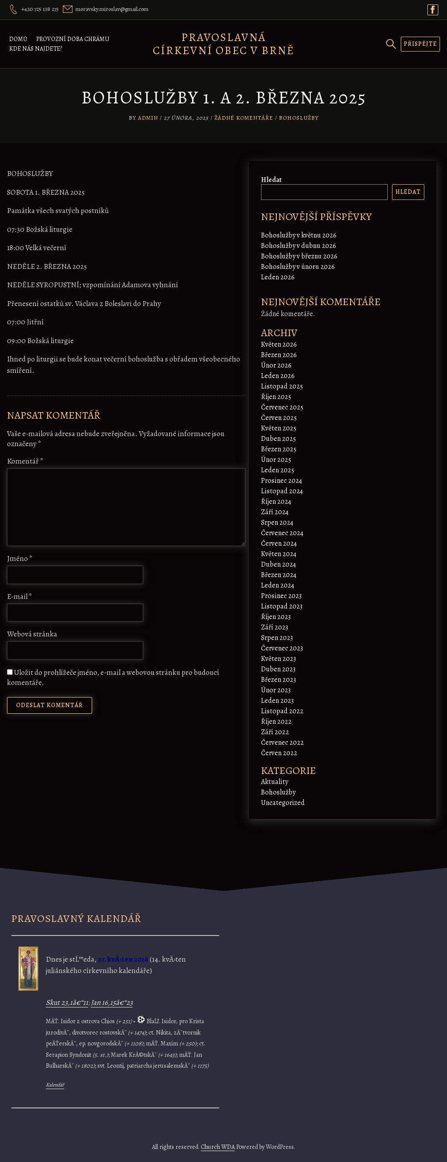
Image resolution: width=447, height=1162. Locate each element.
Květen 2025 (278, 428)
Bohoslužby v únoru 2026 (298, 267)
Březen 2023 (278, 679)
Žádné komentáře (243, 117)
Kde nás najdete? (35, 49)
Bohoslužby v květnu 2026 (299, 235)
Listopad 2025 (282, 386)
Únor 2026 (276, 365)
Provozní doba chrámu (72, 39)
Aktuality (274, 782)
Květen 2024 (278, 554)
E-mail (19, 596)
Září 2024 (275, 512)
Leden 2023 (277, 700)
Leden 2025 (277, 470)
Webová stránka (32, 634)
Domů (18, 39)
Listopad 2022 (282, 711)
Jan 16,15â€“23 (112, 1002)
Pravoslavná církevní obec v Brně (223, 44)
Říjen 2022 (276, 721)
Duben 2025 (278, 438)
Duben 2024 (278, 564)
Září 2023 (274, 627)
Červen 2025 (279, 418)
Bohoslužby (299, 117)
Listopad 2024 (282, 491)
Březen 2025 (278, 449)
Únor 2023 (276, 690)
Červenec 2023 (282, 648)
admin (148, 117)
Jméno (20, 558)
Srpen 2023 (277, 638)
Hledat (271, 180)
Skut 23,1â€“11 (67, 1002)
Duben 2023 (278, 669)
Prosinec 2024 (281, 480)
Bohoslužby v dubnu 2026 (298, 246)
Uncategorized (283, 803)
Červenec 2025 (282, 407)
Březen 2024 (278, 575)
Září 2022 (275, 732)
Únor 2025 (276, 459)
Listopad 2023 (282, 606)
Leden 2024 (277, 585)
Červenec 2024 (282, 533)
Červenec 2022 (282, 742)
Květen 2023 (278, 659)
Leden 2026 (278, 277)
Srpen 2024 (277, 522)
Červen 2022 (279, 753)
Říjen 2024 (276, 501)
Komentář (25, 461)
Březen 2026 (279, 355)
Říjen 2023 (276, 617)
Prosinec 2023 (281, 596)
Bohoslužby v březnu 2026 (299, 256)
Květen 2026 (279, 344)
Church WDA (218, 1147)
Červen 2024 (279, 543)
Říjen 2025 (276, 397)
